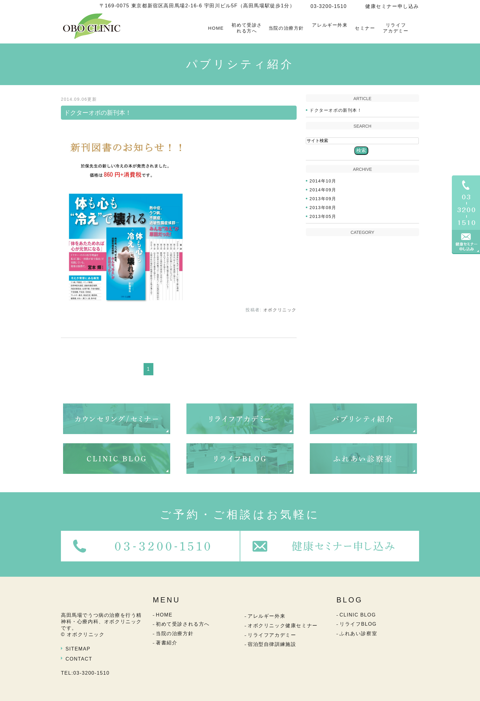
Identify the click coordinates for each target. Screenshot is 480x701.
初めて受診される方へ (246, 28)
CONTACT (79, 659)
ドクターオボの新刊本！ (97, 112)
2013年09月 (322, 198)
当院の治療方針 (286, 28)
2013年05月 (322, 216)
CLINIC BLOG (357, 614)
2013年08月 (322, 207)
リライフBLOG (358, 624)
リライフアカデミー (395, 28)
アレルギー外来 (329, 25)
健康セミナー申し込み (392, 6)
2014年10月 (322, 180)
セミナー (365, 28)
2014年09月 (322, 189)
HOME (216, 28)
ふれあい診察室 (358, 633)
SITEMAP (78, 648)
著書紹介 (166, 642)
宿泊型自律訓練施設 (272, 644)
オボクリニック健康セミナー (283, 625)
